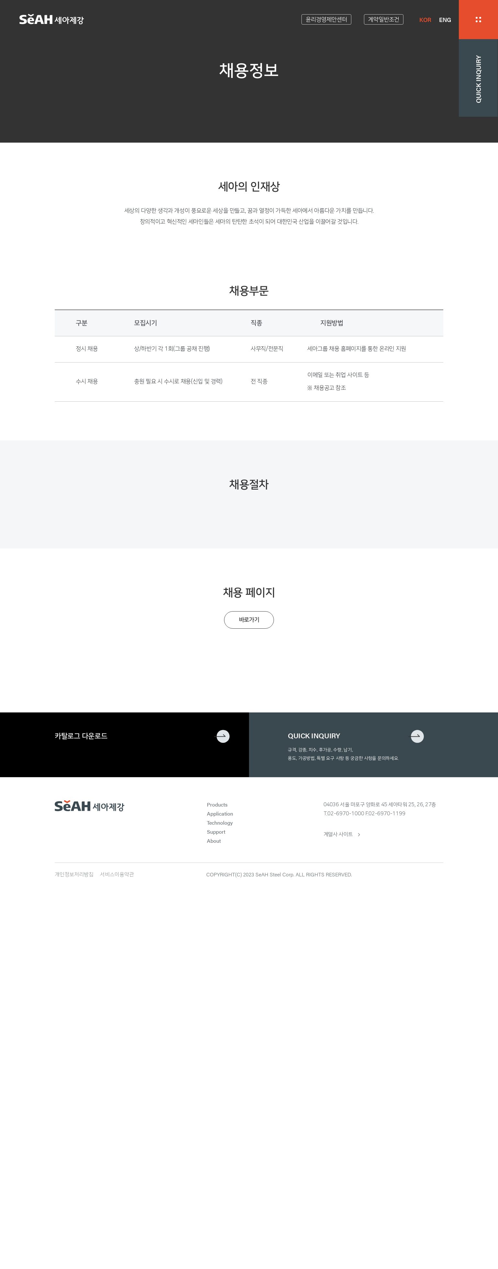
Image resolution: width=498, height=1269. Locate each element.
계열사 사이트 (338, 1198)
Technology (220, 1186)
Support (216, 1195)
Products (217, 1168)
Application (220, 1177)
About (214, 1204)
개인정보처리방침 (74, 1238)
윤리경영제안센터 (326, 19)
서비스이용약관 (117, 1238)
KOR (425, 20)
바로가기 (249, 983)
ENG (445, 20)
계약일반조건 (383, 19)
